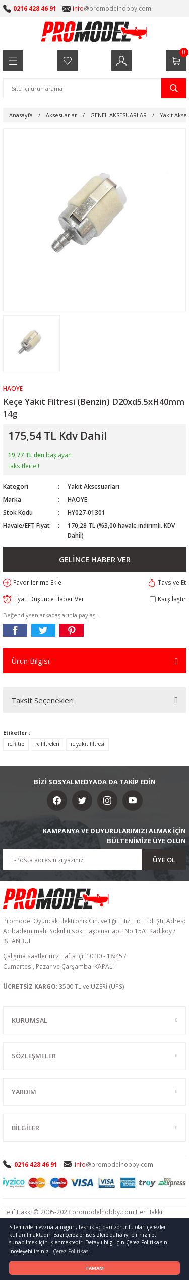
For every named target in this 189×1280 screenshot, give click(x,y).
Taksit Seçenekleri (42, 700)
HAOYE (77, 499)
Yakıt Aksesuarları (93, 486)
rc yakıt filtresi (87, 744)
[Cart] (176, 60)
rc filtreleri (47, 744)
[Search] (94, 88)
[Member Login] (121, 60)
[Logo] (94, 31)
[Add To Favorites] (32, 583)
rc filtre (16, 744)
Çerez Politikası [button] (71, 1251)
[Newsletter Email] (94, 859)
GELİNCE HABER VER (95, 559)
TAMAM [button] (94, 1268)
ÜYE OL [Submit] (164, 859)
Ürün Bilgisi (30, 661)
